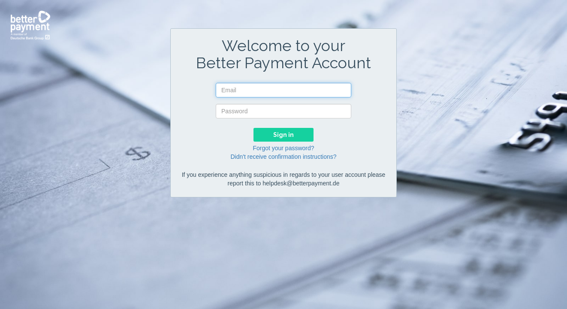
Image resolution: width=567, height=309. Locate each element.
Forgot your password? (283, 148)
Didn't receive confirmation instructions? (283, 156)
